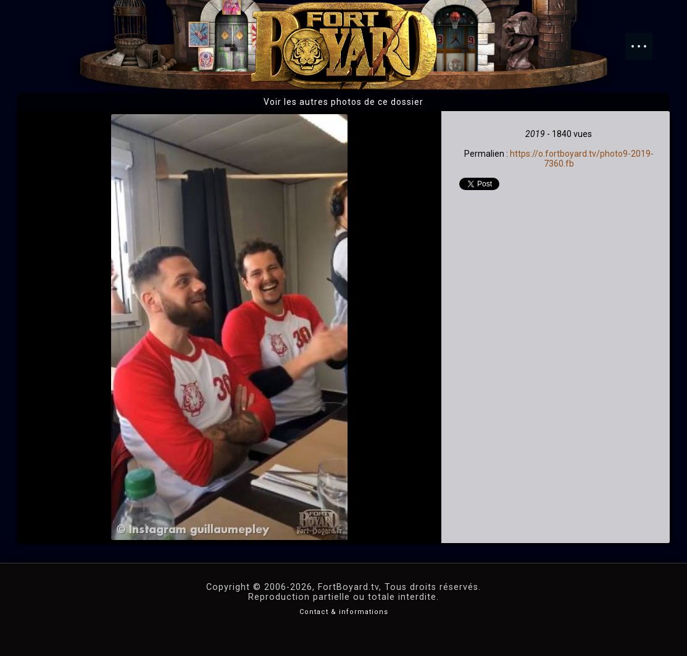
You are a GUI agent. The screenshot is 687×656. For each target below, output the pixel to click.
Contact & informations (343, 612)
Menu (645, 40)
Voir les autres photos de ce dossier (343, 102)
